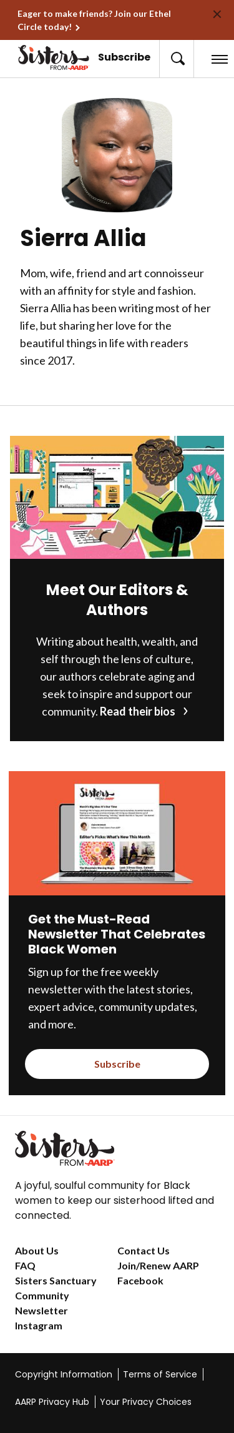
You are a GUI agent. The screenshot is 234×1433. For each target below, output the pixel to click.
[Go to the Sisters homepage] (26, 57)
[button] (176, 58)
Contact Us (143, 1250)
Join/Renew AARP (158, 1265)
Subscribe (124, 57)
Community (42, 1295)
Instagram (38, 1325)
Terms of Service (160, 1374)
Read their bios (137, 711)
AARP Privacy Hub (52, 1402)
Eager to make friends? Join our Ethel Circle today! (94, 20)
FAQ (25, 1265)
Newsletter (41, 1310)
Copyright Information (63, 1374)
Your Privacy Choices (146, 1402)
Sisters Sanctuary (56, 1280)
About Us (37, 1250)
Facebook (140, 1280)
